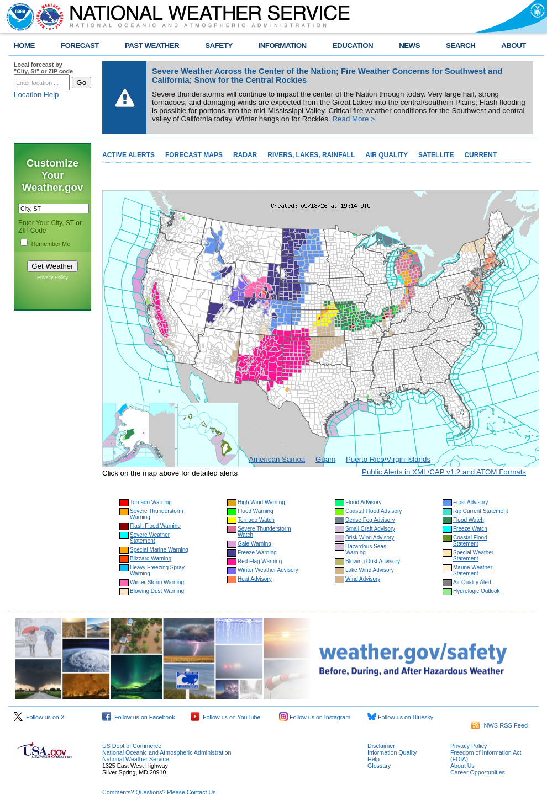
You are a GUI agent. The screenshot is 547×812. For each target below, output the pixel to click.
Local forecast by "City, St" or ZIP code (43, 67)
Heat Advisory (255, 579)
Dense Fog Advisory (370, 520)
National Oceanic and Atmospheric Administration (166, 752)
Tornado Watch (256, 520)
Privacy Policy (52, 277)
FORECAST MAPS (194, 155)
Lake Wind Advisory (369, 570)
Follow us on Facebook (138, 717)
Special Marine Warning (159, 550)
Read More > (353, 119)
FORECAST (80, 45)
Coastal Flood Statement (470, 541)
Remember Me (50, 244)
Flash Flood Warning (155, 526)
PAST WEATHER (152, 45)
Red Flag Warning (260, 561)
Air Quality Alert (472, 582)
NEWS (409, 45)
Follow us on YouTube (225, 717)
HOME (24, 45)
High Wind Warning (261, 502)
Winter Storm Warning (157, 582)
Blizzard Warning (150, 558)
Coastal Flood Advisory (373, 511)
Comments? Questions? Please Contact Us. (159, 792)
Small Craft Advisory (370, 529)
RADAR (245, 155)
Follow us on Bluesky (400, 717)
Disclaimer (381, 745)
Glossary (379, 765)
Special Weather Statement (473, 555)
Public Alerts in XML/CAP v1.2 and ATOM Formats (444, 472)
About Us (462, 765)
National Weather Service (135, 759)
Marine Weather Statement (472, 570)
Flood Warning (256, 511)
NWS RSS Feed (499, 725)
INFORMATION (283, 45)
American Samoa (277, 459)
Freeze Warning (257, 552)
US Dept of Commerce (131, 745)
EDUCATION (353, 45)
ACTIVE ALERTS (128, 155)
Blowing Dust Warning (157, 591)
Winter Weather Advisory (268, 570)
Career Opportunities (477, 772)
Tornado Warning (151, 502)
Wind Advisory (362, 579)
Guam (325, 459)
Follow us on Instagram (314, 717)
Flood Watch (468, 520)
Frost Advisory (470, 502)
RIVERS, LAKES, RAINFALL (311, 155)
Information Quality (392, 752)
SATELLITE (436, 155)
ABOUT (513, 45)
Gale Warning (254, 544)
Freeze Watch (470, 529)
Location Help (36, 94)
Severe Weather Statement (150, 538)
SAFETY (218, 45)
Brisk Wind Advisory (369, 538)
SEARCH (460, 45)
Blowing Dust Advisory (372, 561)
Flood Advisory (363, 502)
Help (373, 759)
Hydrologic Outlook (476, 591)
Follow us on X (39, 717)
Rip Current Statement (480, 511)
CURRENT (480, 155)
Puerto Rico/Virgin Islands (388, 459)
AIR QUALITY (386, 155)
